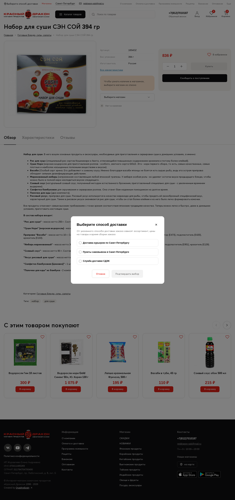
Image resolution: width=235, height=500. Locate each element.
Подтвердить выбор (127, 273)
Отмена (100, 273)
